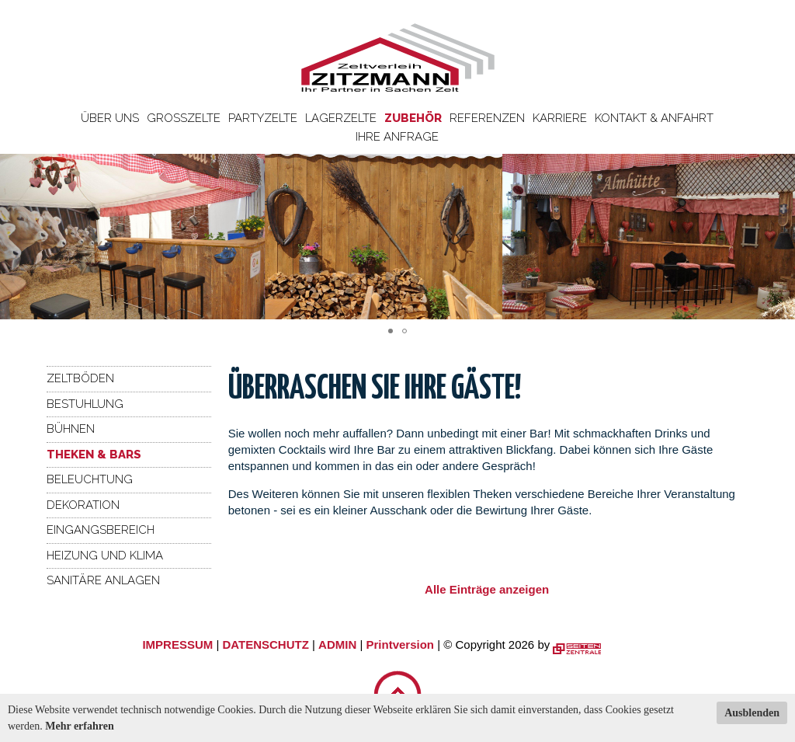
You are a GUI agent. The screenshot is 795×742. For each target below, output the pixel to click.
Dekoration (83, 505)
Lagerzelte (341, 118)
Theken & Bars (94, 455)
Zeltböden (80, 378)
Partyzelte (262, 118)
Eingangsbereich (100, 530)
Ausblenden (751, 713)
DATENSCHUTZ (265, 644)
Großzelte (183, 118)
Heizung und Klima (105, 556)
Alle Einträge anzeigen (487, 589)
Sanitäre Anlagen (103, 580)
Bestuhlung (85, 404)
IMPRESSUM (177, 644)
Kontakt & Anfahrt (654, 118)
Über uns (110, 118)
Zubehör (413, 118)
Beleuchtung (90, 479)
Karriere (560, 118)
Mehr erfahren (79, 726)
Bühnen (71, 429)
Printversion (400, 644)
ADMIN (337, 644)
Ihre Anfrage (397, 137)
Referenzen (487, 118)
